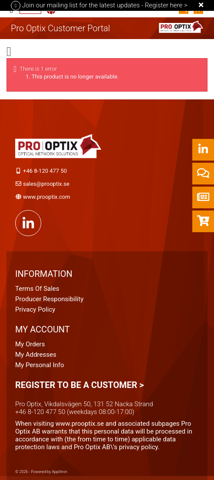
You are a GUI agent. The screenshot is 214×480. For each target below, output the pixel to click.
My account (42, 329)
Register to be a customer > (79, 385)
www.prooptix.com (46, 197)
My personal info (39, 365)
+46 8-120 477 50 (45, 171)
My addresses (35, 354)
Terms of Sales (37, 289)
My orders (30, 344)
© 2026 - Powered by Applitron (41, 472)
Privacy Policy (35, 309)
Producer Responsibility (49, 299)
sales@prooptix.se (46, 184)
